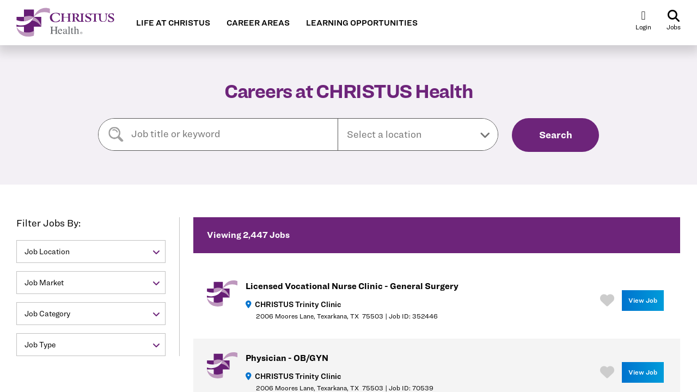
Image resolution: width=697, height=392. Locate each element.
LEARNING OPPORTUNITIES (362, 23)
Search (555, 134)
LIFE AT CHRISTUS (173, 23)
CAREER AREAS (258, 23)
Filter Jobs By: (48, 223)
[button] (418, 134)
